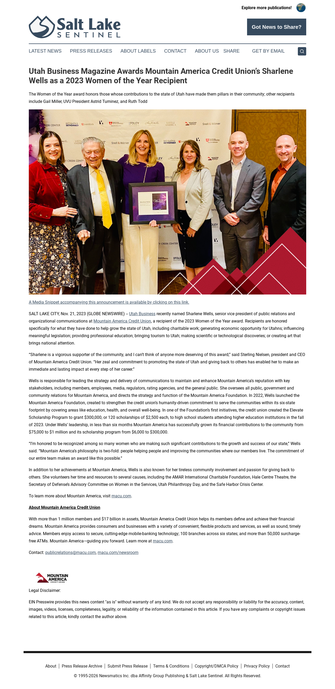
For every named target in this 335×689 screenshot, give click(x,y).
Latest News (45, 51)
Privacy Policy (257, 666)
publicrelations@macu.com (70, 552)
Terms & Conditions (171, 666)
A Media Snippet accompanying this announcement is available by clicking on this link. (109, 302)
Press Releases (91, 51)
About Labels (138, 51)
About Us (207, 51)
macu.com (121, 495)
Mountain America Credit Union (122, 321)
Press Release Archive (82, 666)
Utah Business (142, 313)
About (50, 666)
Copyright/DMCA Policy (216, 666)
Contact (175, 51)
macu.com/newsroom (118, 552)
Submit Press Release (128, 666)
